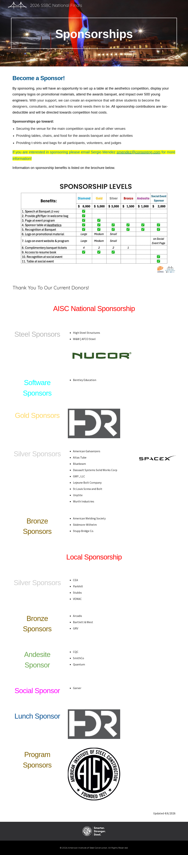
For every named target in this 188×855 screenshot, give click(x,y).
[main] (94, 33)
